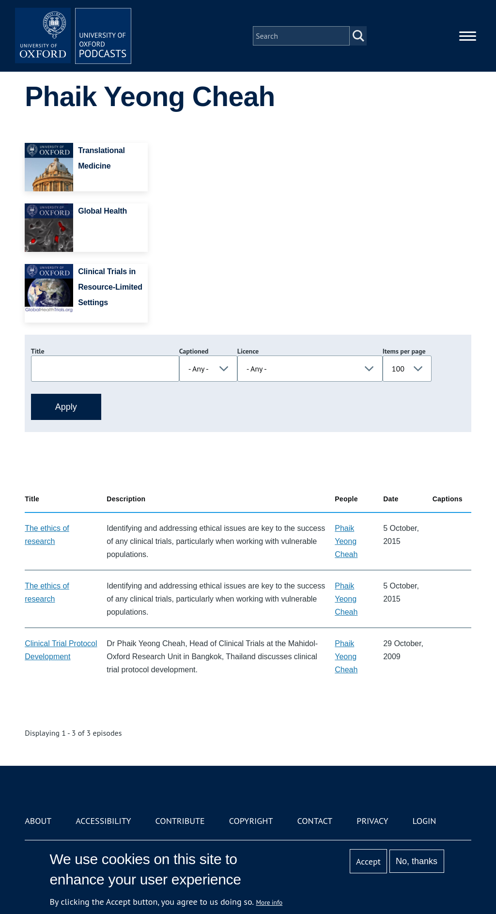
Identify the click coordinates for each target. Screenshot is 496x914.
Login (424, 820)
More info (269, 902)
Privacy (372, 820)
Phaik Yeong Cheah (346, 541)
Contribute (180, 820)
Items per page (404, 351)
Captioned (194, 351)
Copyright (251, 820)
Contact (314, 820)
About (38, 820)
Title (38, 351)
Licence (248, 351)
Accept (368, 861)
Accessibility (103, 820)
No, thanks (416, 861)
